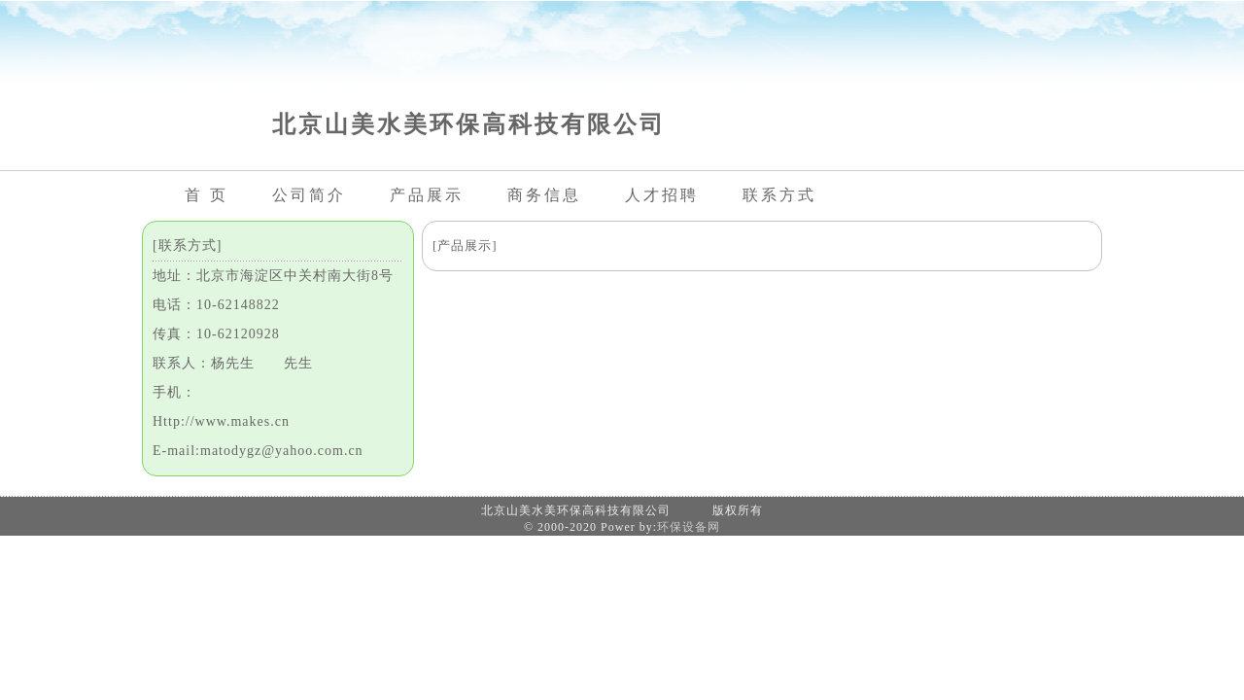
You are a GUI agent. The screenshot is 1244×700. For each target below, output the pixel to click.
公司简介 (309, 195)
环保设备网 (688, 527)
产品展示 (427, 195)
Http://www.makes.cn (221, 421)
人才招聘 (662, 195)
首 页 (206, 195)
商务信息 (544, 195)
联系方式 (779, 195)
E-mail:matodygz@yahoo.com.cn (258, 450)
